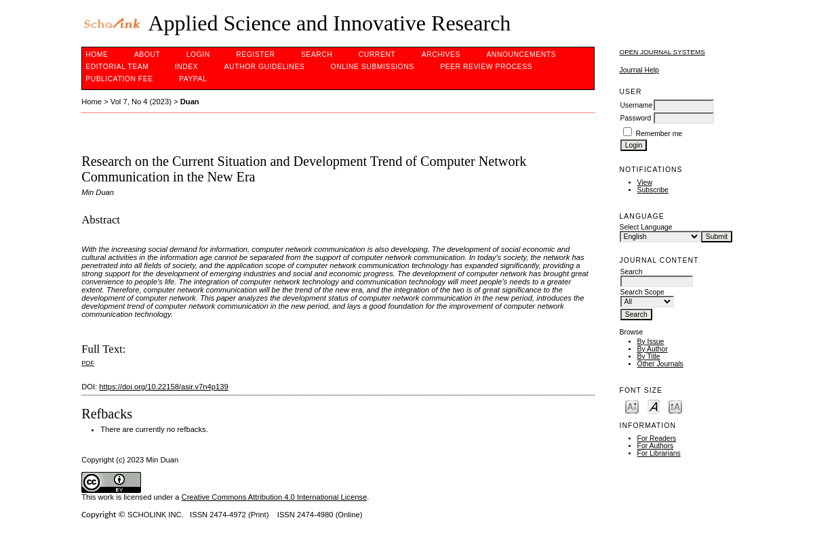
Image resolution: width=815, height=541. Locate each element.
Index (186, 66)
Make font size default (653, 406)
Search (316, 54)
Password (636, 118)
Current (377, 54)
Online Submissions (372, 66)
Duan (189, 102)
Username (636, 105)
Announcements (521, 54)
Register (255, 54)
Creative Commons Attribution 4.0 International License (274, 497)
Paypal (193, 79)
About (147, 54)
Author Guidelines (264, 66)
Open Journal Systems (662, 52)
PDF (87, 362)
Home (96, 54)
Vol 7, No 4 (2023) (141, 102)
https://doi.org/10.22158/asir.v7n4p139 (163, 387)
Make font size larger (675, 406)
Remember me (658, 133)
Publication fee (119, 79)
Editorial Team (116, 66)
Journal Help (639, 70)
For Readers (657, 438)
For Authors (655, 446)
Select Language (646, 227)
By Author (652, 349)
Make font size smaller (632, 406)
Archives (441, 54)
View (644, 182)
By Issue (650, 341)
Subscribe (653, 190)
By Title (648, 356)
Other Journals (660, 364)
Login (198, 54)
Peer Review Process (486, 66)
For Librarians (659, 453)
